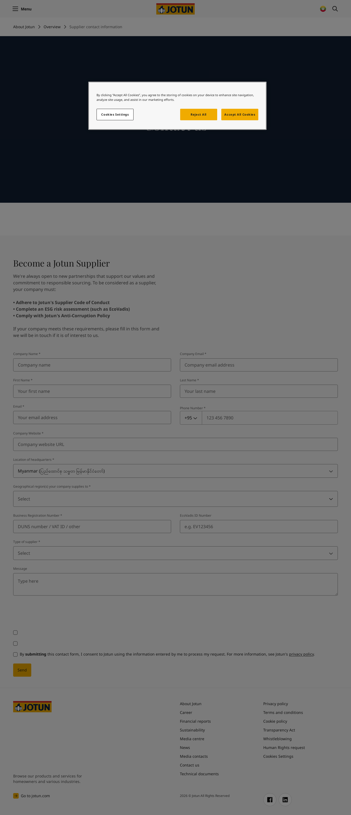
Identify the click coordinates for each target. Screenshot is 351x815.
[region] (177, 106)
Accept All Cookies (239, 114)
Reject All (198, 114)
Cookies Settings (115, 114)
